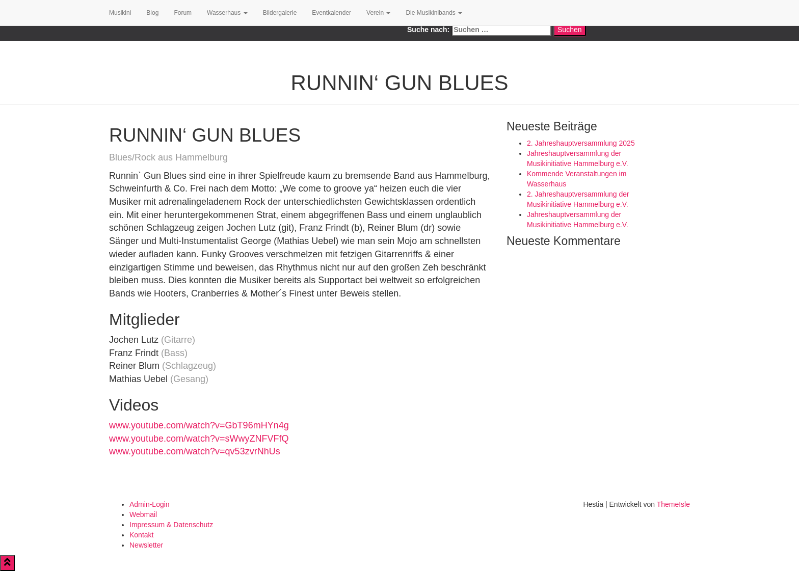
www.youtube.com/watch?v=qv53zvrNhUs (194, 451)
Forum (183, 12)
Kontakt (141, 535)
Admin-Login (149, 504)
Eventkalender (331, 12)
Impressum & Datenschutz (171, 525)
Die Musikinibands (434, 12)
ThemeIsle (673, 504)
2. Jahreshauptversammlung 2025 (581, 143)
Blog (152, 12)
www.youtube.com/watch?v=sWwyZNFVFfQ (199, 438)
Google (250, 36)
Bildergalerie (280, 12)
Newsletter (146, 545)
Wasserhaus (227, 12)
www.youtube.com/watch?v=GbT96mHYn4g (199, 425)
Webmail (143, 514)
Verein (378, 12)
